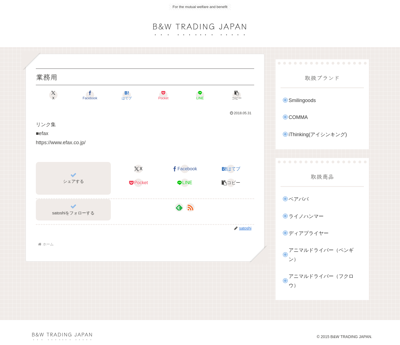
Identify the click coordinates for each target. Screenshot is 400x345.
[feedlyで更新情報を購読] (179, 207)
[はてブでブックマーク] (126, 95)
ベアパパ (299, 199)
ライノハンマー (306, 216)
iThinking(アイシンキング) (318, 134)
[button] (236, 95)
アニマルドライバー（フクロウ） (321, 280)
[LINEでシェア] (200, 95)
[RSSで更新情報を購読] (190, 207)
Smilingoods (302, 100)
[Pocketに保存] (163, 95)
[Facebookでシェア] (90, 95)
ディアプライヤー (309, 233)
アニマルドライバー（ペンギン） (321, 254)
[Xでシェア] (53, 95)
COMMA (298, 117)
